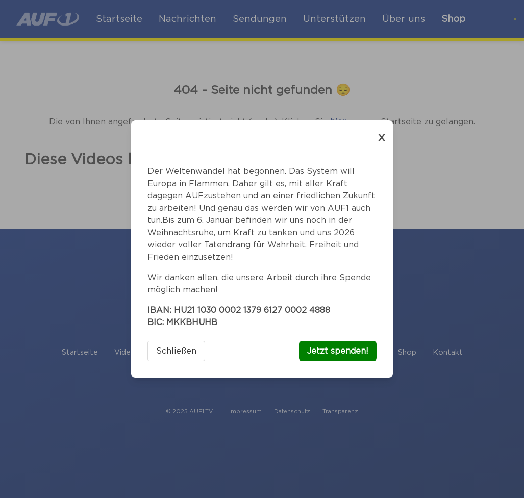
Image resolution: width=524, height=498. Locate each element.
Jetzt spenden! (337, 351)
